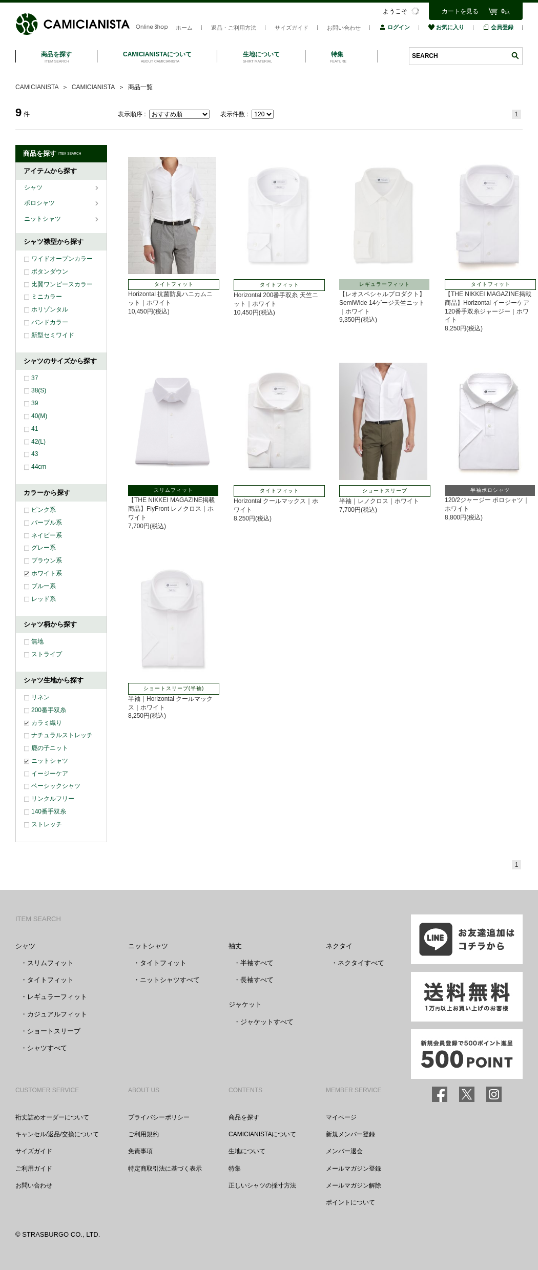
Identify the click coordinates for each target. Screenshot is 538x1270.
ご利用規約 (143, 1134)
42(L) (38, 441)
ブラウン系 (46, 560)
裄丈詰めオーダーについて (52, 1117)
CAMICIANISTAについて (262, 1134)
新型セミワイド (52, 335)
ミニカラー (46, 296)
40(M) (39, 416)
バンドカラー (49, 322)
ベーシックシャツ (55, 785)
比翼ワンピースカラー (62, 284)
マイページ (341, 1117)
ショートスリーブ (53, 1031)
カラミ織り (46, 722)
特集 (235, 1168)
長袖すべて (257, 980)
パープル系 (46, 522)
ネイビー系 (46, 535)
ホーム (184, 28)
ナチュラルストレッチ (62, 735)
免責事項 (140, 1151)
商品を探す (244, 1117)
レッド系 (43, 598)
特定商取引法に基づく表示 (165, 1168)
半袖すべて (257, 963)
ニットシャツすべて (170, 980)
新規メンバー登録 (350, 1134)
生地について (247, 1151)
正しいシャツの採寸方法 (262, 1185)
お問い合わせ (344, 28)
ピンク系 (43, 509)
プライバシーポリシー (159, 1117)
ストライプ (46, 654)
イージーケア (49, 773)
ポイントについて (350, 1202)
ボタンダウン (49, 271)
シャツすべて (47, 1048)
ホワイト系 (46, 573)
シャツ (34, 187)
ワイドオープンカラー (62, 258)
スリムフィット (50, 963)
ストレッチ (46, 824)
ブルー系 (43, 586)
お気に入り (446, 27)
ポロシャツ (40, 202)
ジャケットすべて (267, 1022)
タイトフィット (50, 980)
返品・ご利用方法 (233, 28)
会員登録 (498, 27)
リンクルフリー (52, 798)
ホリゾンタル (49, 309)
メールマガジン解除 (353, 1185)
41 (34, 428)
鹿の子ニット (49, 748)
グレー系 (43, 547)
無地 (37, 641)
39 (34, 403)
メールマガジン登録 (353, 1168)
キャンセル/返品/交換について (57, 1134)
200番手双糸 (48, 710)
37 (34, 378)
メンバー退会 (344, 1151)
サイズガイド (291, 28)
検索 (515, 55)
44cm (38, 466)
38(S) (38, 390)
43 (34, 453)
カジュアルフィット (57, 1014)
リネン (40, 697)
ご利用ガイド (33, 1168)
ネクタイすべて (361, 963)
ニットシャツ (43, 218)
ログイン (394, 27)
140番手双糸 (48, 811)
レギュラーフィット (57, 997)
